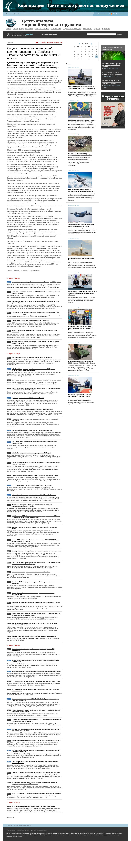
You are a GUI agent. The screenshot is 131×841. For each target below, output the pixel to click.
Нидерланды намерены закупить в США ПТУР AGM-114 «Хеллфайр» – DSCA (36, 740)
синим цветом (29, 34)
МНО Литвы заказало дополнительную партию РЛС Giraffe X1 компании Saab (36, 380)
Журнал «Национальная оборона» (22, 13)
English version (121, 13)
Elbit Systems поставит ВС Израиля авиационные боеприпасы (32, 357)
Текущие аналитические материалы (112, 48)
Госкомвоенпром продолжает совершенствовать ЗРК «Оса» (31, 572)
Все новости (10, 817)
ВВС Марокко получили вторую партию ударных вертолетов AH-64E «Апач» (36, 681)
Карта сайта (106, 29)
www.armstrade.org (99, 834)
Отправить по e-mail (34, 270)
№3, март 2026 (113, 127)
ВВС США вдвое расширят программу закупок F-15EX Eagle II (31, 453)
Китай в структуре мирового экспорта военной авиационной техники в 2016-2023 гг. (111, 82)
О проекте (8, 13)
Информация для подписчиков (49, 34)
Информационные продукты (72, 29)
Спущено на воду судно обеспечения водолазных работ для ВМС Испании (36, 772)
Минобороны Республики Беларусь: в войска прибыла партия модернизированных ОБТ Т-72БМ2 (32, 505)
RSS (114, 13)
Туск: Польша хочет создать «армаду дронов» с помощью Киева (32, 409)
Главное (8, 29)
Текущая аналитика (26, 29)
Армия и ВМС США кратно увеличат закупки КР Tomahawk (30, 320)
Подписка (97, 29)
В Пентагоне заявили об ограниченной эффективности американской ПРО (35, 312)
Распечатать (24, 270)
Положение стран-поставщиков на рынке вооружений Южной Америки (111, 65)
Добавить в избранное (102, 13)
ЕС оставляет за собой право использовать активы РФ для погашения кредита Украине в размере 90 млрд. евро (34, 783)
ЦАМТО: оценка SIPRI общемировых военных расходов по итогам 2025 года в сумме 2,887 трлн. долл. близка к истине (36, 516)
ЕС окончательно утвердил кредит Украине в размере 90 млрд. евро (33, 806)
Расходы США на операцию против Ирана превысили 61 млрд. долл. (34, 636)
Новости (15, 29)
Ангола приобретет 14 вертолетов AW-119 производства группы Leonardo (35, 475)
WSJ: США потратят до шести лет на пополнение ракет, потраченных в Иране (36, 793)
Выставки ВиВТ (56, 29)
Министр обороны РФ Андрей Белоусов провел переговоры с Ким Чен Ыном (36, 551)
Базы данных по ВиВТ (42, 29)
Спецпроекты (87, 29)
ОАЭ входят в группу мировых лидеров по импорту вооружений (112, 73)
